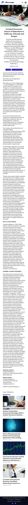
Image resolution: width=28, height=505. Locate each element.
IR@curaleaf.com (7, 375)
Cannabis (8, 69)
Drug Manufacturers (17, 69)
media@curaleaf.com (8, 384)
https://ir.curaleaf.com (11, 268)
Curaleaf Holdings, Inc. (10, 84)
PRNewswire (10, 392)
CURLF (9, 86)
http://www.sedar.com (10, 342)
